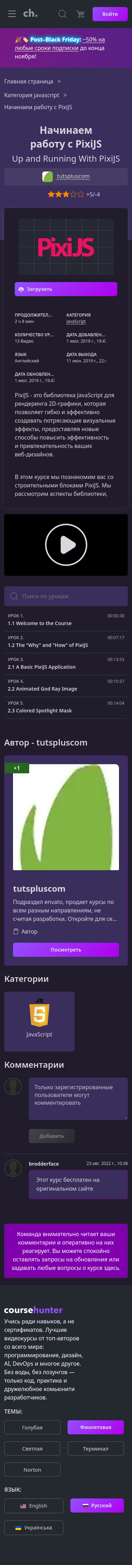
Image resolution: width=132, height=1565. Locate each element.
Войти (110, 14)
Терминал (95, 1448)
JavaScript (76, 321)
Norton (32, 1469)
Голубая (32, 1427)
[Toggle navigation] (12, 14)
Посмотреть (66, 949)
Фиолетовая (95, 1427)
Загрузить (35, 289)
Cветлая (32, 1448)
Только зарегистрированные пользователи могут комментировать (78, 1099)
